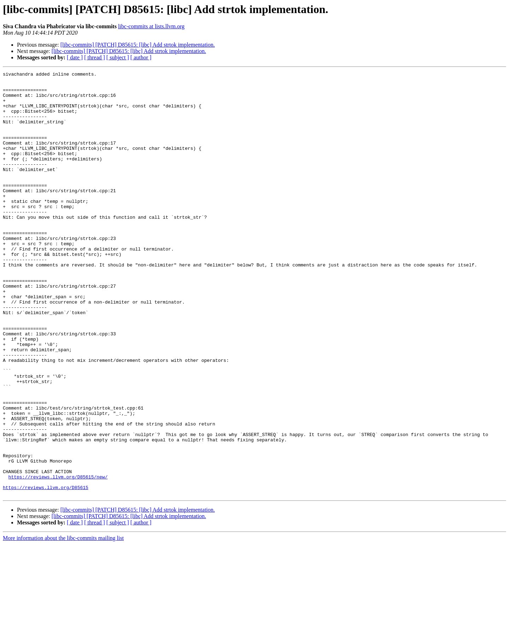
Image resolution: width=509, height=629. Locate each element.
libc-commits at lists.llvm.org (151, 26)
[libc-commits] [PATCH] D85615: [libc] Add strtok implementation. (137, 45)
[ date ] (75, 57)
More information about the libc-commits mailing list (63, 623)
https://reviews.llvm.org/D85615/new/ (58, 558)
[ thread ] (94, 57)
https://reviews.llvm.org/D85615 (45, 571)
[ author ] (141, 57)
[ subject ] (117, 57)
